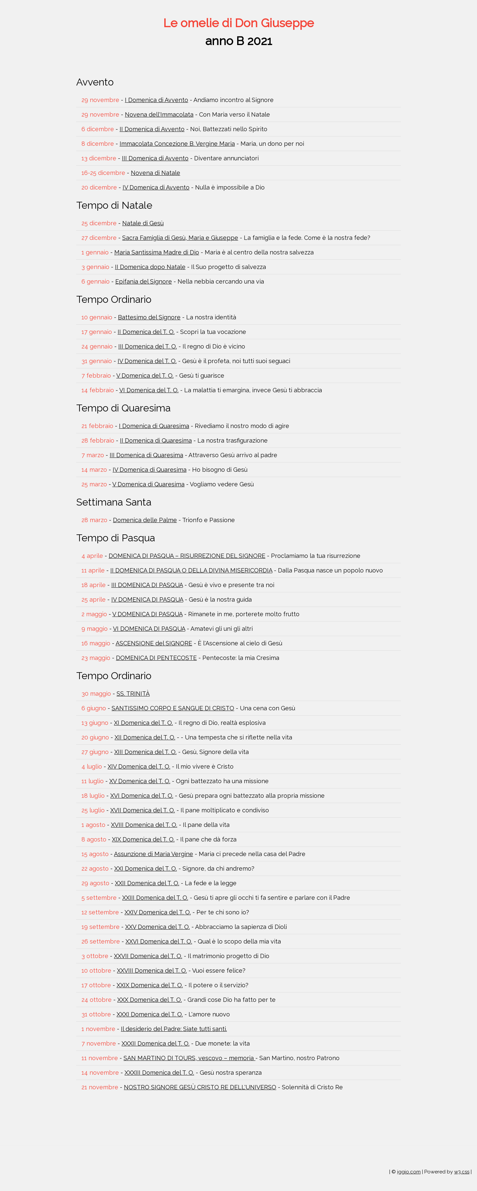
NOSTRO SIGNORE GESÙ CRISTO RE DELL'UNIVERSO (200, 1087)
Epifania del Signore (143, 281)
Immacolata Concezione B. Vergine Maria (177, 143)
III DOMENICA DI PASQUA (147, 584)
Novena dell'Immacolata (159, 114)
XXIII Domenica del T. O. (155, 897)
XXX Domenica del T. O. (149, 999)
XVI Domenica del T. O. (141, 795)
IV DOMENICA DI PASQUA (147, 599)
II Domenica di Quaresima (156, 440)
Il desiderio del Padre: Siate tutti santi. (174, 1028)
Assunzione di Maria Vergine (153, 853)
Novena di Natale (155, 172)
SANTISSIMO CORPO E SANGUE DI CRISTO (173, 708)
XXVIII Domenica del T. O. (152, 970)
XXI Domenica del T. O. (145, 868)
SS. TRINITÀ (133, 693)
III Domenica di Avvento (155, 158)
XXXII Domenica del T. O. (155, 1043)
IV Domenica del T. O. (147, 360)
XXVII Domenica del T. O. (148, 955)
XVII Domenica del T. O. (142, 810)
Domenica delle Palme (145, 519)
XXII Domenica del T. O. (147, 883)
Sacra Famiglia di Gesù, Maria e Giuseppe (180, 237)
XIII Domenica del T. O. (145, 751)
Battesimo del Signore (149, 317)
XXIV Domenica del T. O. (158, 912)
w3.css (461, 1172)
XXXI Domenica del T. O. (150, 1014)
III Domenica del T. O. (147, 346)
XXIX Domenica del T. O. (150, 985)
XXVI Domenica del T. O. (159, 941)
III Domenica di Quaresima (146, 455)
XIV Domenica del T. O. (139, 766)
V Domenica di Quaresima (148, 484)
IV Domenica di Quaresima (149, 469)
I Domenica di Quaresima (154, 425)
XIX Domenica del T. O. (143, 839)
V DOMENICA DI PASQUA (147, 614)
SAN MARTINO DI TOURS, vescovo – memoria (189, 1058)
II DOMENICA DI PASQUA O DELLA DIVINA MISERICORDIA (191, 570)
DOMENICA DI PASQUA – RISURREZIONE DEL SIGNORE (187, 555)
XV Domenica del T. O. (139, 781)
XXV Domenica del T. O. (157, 926)
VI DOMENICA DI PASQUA (149, 628)
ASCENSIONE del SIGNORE (154, 643)
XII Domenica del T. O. (145, 737)
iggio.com (409, 1172)
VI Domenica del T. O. (149, 390)
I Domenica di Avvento (156, 99)
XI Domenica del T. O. (143, 722)
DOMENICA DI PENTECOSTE (156, 657)
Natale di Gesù (143, 223)
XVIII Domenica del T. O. (144, 824)
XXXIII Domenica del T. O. (159, 1072)
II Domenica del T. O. (146, 331)
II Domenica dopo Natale (150, 266)
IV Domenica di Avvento (156, 187)
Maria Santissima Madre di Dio (156, 252)
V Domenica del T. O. (145, 375)
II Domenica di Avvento (152, 129)
